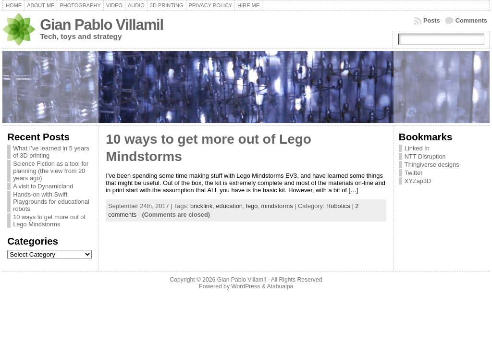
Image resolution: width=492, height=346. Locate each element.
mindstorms (277, 206)
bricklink (201, 206)
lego (252, 206)
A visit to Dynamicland (43, 186)
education (229, 206)
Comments (471, 20)
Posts (431, 20)
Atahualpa (280, 286)
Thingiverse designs (432, 164)
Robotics (338, 206)
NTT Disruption (425, 156)
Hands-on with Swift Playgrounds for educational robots (51, 201)
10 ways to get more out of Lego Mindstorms (49, 220)
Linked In (417, 148)
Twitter (414, 172)
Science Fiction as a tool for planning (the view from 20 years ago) (50, 171)
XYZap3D (418, 181)
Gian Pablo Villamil (101, 24)
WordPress (245, 286)
